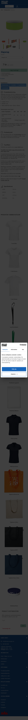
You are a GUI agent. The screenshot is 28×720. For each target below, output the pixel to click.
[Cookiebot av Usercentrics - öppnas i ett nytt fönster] (20, 345)
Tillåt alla (14, 369)
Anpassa (14, 374)
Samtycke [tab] (5, 349)
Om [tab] (23, 349)
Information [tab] (14, 349)
